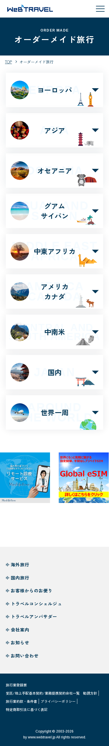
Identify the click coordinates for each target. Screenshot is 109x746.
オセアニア (54, 170)
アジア (54, 130)
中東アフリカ (54, 254)
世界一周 (54, 416)
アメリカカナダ (54, 295)
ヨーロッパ (54, 90)
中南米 (54, 335)
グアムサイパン (54, 214)
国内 (54, 375)
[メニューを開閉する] (100, 9)
